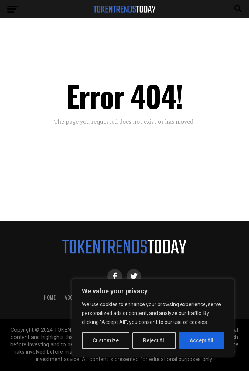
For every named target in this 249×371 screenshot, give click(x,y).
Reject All (154, 340)
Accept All (202, 340)
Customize (106, 340)
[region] (153, 317)
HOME (50, 297)
